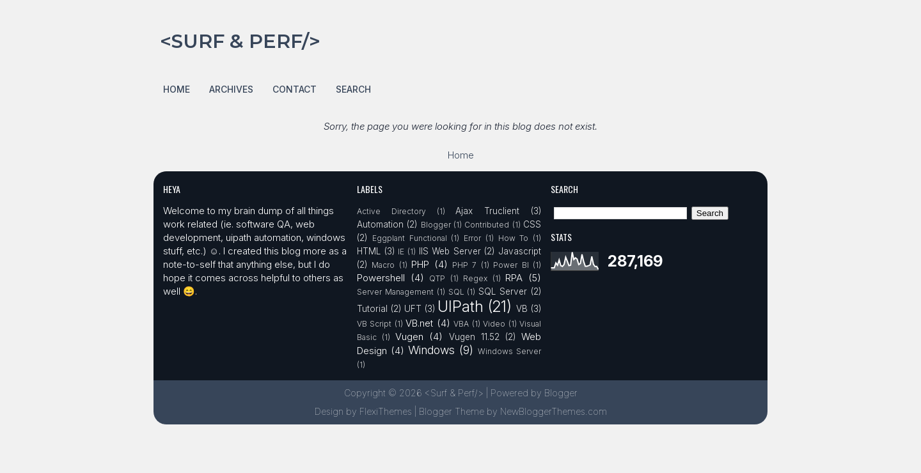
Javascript (519, 251)
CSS (532, 224)
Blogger (436, 224)
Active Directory (391, 211)
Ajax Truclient (487, 211)
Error (472, 238)
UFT (412, 309)
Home (176, 89)
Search (353, 89)
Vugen (409, 336)
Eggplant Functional (409, 238)
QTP (437, 278)
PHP (420, 264)
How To (513, 238)
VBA (461, 324)
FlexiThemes (385, 411)
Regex (475, 278)
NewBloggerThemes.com (553, 411)
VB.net (419, 323)
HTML (369, 251)
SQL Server (502, 291)
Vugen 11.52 (474, 337)
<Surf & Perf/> (240, 41)
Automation (380, 224)
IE (401, 251)
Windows (431, 350)
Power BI (510, 265)
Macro (383, 265)
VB (522, 309)
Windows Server (509, 351)
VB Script (374, 324)
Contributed (486, 224)
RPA (514, 278)
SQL (456, 292)
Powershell (381, 278)
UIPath (460, 306)
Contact (294, 89)
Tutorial (372, 309)
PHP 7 (464, 265)
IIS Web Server (450, 251)
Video (494, 324)
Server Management (395, 292)
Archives (231, 89)
